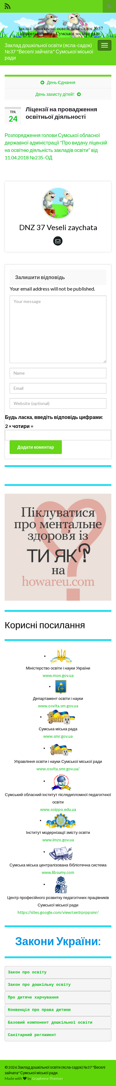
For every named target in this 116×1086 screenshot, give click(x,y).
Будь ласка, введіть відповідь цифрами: (54, 417)
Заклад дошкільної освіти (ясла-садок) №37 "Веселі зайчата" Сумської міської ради (49, 51)
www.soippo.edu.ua (58, 809)
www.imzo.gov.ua (58, 839)
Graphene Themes (47, 1078)
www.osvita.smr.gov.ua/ (58, 768)
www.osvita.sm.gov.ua (58, 705)
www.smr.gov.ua (58, 736)
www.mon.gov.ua (58, 675)
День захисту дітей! (54, 94)
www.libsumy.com (58, 872)
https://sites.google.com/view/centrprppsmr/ (58, 912)
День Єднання (61, 82)
